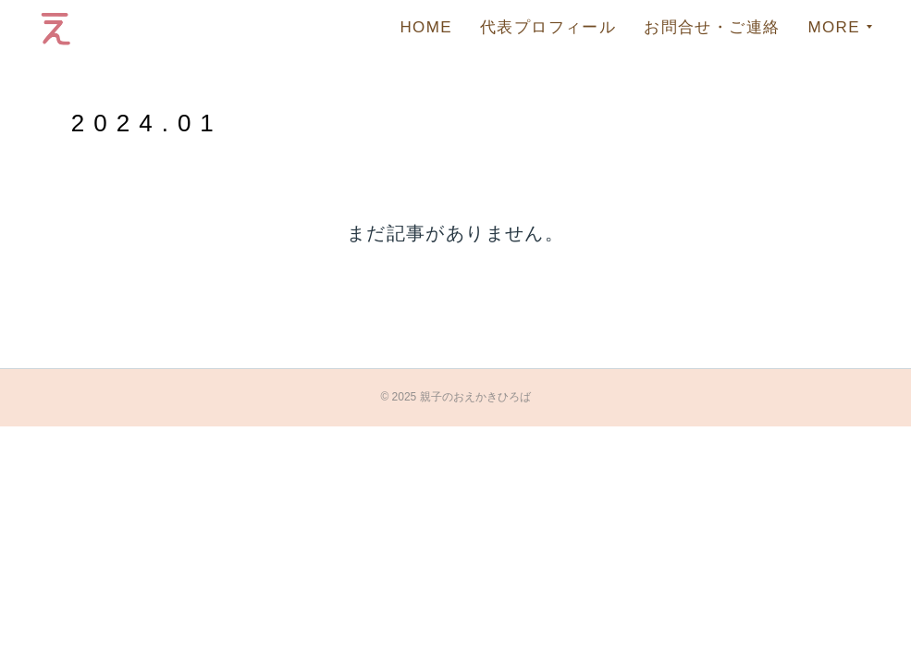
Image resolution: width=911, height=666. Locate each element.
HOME (426, 27)
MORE (833, 27)
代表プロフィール (548, 27)
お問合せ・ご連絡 (712, 27)
